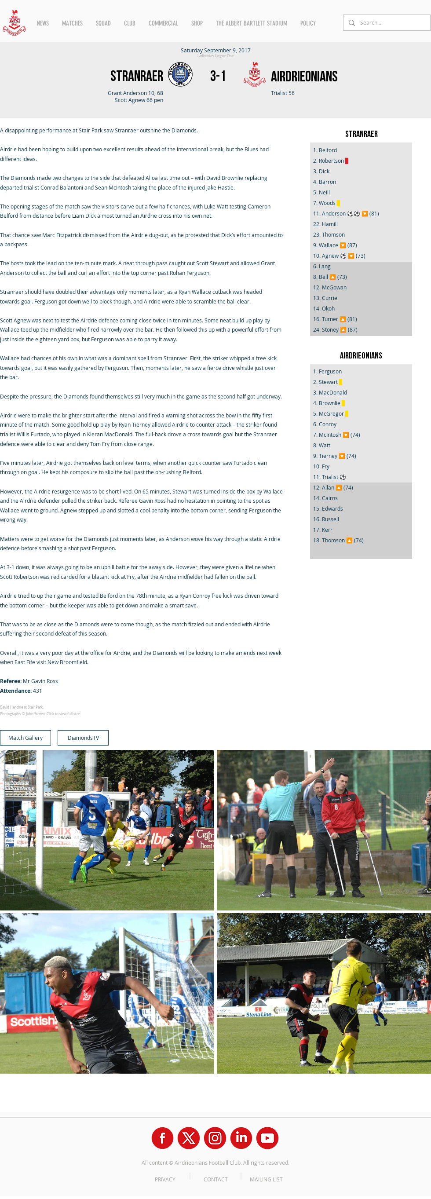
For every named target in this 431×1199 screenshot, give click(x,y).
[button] (42, 23)
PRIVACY (165, 1179)
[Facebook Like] (17, 1087)
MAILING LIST (266, 1179)
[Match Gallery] (25, 738)
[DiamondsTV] (83, 738)
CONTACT (216, 1179)
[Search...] (386, 22)
